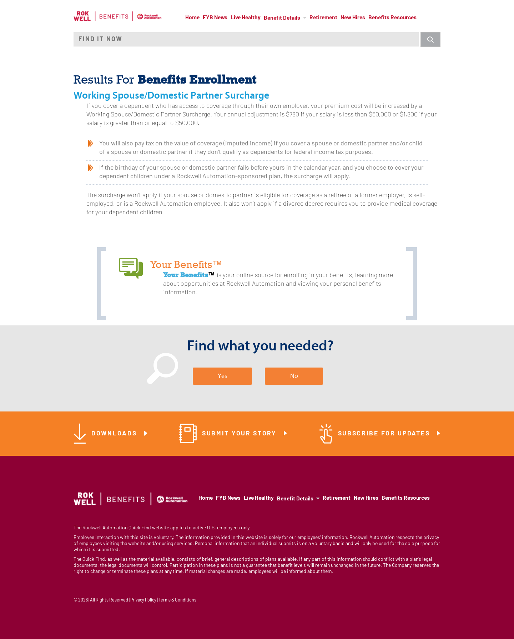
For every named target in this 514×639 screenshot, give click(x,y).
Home (192, 18)
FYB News (215, 18)
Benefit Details (282, 18)
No (294, 376)
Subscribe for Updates (385, 434)
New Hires (353, 18)
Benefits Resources (392, 18)
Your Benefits (185, 275)
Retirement (323, 18)
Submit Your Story (240, 434)
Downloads (115, 434)
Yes (222, 376)
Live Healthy (246, 18)
